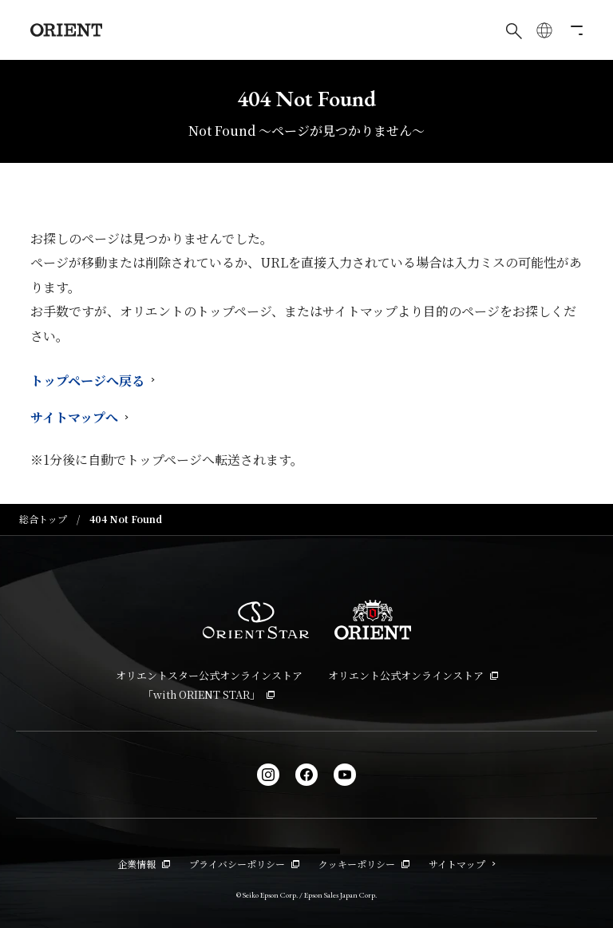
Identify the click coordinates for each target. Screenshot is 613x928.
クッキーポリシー (363, 863)
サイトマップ (462, 863)
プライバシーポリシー (244, 863)
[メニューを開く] (575, 30)
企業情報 (143, 863)
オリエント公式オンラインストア (413, 675)
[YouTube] (345, 774)
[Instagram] (268, 774)
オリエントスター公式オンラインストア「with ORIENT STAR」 (209, 685)
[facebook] (306, 774)
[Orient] (66, 30)
